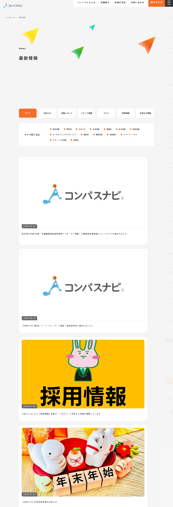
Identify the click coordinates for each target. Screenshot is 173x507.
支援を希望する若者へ (77, 369)
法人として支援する (130, 404)
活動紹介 (101, 4)
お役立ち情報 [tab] (145, 113)
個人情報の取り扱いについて (66, 451)
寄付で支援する (128, 398)
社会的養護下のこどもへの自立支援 (82, 404)
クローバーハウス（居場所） (79, 422)
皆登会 (107, 135)
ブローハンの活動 (84, 141)
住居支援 (57, 135)
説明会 (103, 141)
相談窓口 (137, 135)
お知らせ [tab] (47, 113)
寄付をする (155, 4)
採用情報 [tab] (125, 113)
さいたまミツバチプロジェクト (82, 135)
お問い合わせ (134, 4)
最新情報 (13, 428)
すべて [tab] (27, 113)
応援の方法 (116, 4)
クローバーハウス (61, 141)
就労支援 (57, 129)
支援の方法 (127, 390)
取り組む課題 (15, 416)
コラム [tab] (106, 113)
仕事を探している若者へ (22, 369)
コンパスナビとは (83, 4)
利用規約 (9, 451)
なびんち (86, 129)
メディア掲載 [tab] (86, 113)
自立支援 (130, 129)
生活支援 (101, 129)
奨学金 (71, 129)
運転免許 (121, 135)
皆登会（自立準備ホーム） (78, 434)
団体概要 (12, 410)
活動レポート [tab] (66, 113)
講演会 (116, 129)
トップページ (10, 17)
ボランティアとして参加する (135, 410)
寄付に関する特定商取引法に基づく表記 (33, 451)
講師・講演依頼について (134, 369)
